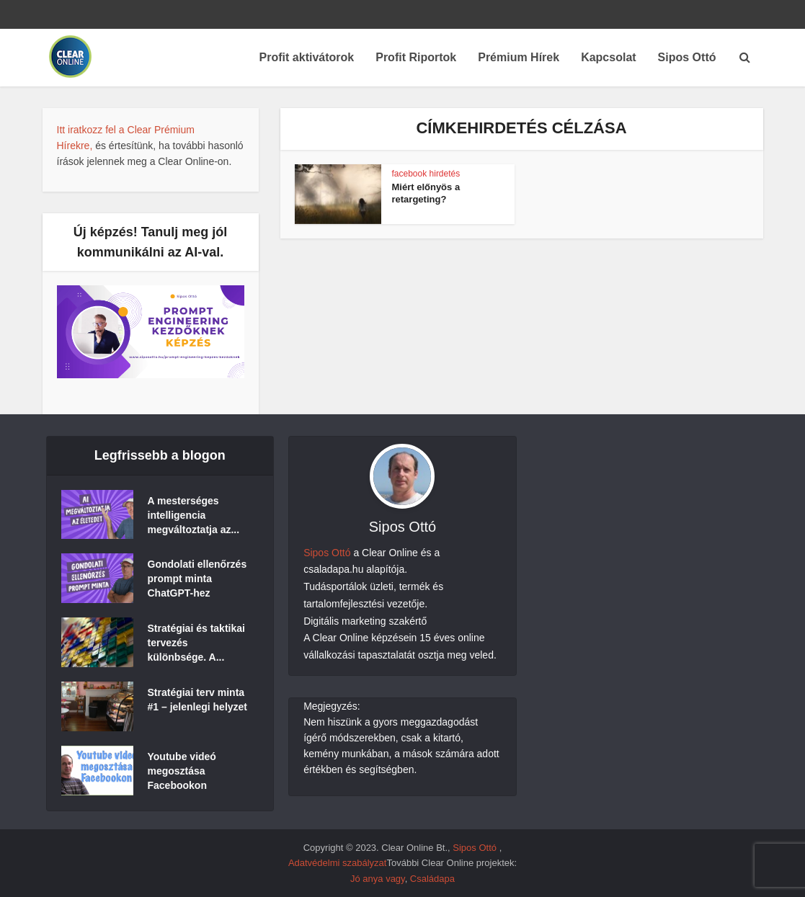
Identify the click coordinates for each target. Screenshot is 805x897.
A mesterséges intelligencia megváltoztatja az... (194, 515)
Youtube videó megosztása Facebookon (182, 771)
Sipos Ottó (687, 57)
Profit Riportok (415, 57)
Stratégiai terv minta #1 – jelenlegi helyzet (198, 700)
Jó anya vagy (377, 878)
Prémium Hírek (518, 57)
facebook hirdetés (426, 174)
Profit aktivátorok (307, 57)
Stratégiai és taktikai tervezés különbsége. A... (196, 642)
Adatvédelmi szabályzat (337, 862)
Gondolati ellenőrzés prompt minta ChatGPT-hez (197, 578)
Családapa (432, 878)
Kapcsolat (608, 57)
